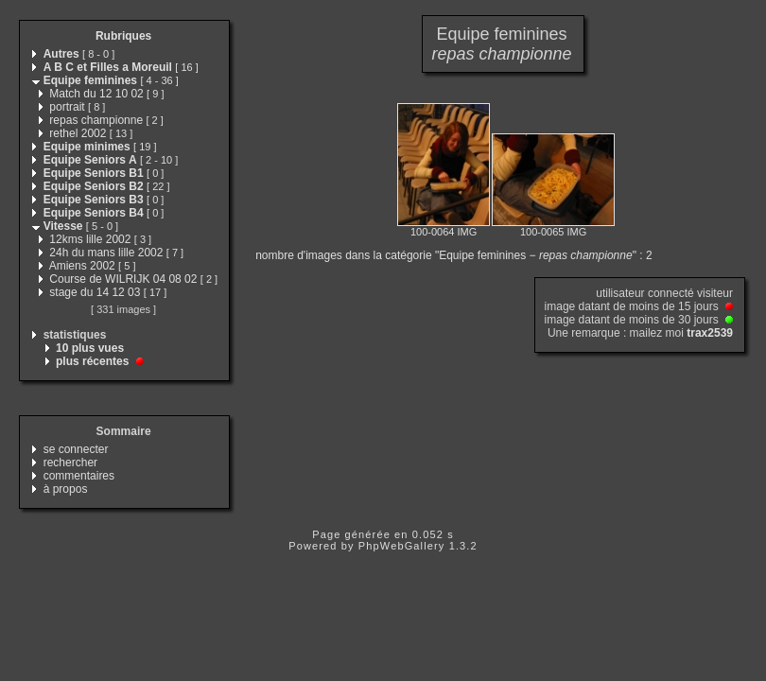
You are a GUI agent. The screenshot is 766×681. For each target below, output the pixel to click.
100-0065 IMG (553, 231)
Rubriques (123, 36)
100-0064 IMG (443, 231)
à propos (66, 489)
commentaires (79, 475)
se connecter (76, 449)
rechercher (70, 462)
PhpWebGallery (401, 545)
